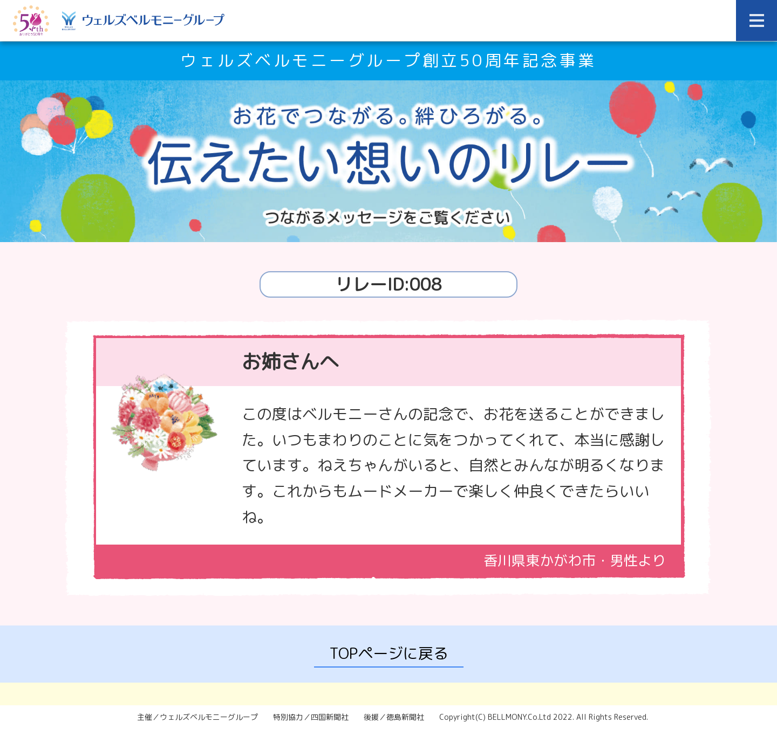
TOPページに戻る (388, 653)
